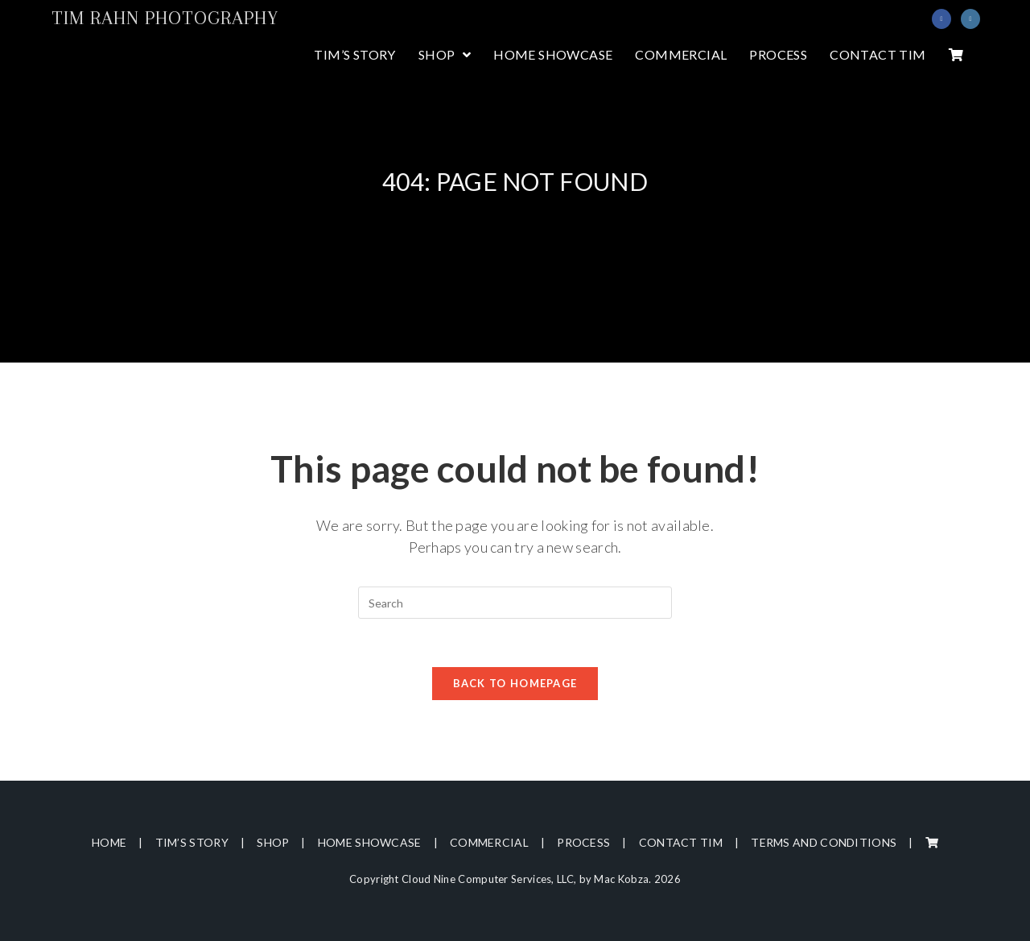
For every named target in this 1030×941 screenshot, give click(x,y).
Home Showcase (370, 842)
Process (583, 842)
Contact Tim (681, 842)
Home (109, 842)
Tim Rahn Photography (165, 17)
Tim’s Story (192, 842)
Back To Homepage (515, 683)
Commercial (489, 842)
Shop (273, 842)
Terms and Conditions (823, 842)
